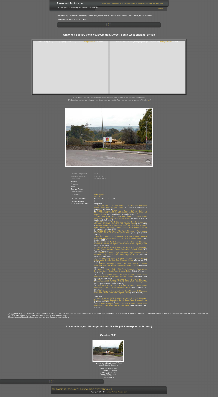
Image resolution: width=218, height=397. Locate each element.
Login (160, 8)
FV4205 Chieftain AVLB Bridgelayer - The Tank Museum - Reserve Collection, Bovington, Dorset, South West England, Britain (120, 237)
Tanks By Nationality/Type (141, 3)
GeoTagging (158, 3)
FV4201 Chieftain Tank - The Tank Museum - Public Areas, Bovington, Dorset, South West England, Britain (120, 232)
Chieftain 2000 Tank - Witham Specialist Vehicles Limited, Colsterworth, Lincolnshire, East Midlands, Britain (120, 259)
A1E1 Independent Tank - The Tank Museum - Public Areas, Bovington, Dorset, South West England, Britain (120, 275)
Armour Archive (112, 392)
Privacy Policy (122, 392)
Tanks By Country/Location (118, 3)
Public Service (99, 194)
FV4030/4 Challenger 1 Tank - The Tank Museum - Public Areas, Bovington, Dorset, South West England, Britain (120, 304)
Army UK (97, 196)
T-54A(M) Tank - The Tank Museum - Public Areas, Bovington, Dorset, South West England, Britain (120, 206)
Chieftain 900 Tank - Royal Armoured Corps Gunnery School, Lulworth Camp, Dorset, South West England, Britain (120, 253)
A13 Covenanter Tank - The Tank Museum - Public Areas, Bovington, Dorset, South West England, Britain (120, 217)
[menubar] (132, 3)
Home (104, 3)
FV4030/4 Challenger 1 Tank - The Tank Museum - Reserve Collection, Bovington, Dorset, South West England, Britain (120, 264)
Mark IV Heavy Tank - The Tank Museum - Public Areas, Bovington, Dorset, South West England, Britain (120, 270)
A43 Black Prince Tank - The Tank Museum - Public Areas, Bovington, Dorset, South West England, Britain (120, 286)
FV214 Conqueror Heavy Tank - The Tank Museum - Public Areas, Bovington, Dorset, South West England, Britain (120, 292)
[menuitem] (103, 3)
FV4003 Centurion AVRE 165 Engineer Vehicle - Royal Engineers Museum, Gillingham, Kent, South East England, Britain (120, 223)
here (148, 100)
